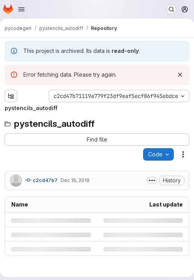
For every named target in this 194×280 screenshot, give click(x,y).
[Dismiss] (180, 74)
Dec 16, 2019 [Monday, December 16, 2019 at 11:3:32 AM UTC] (75, 180)
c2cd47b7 (41, 180)
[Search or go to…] (171, 9)
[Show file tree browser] (11, 96)
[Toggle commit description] (152, 180)
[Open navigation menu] (21, 9)
